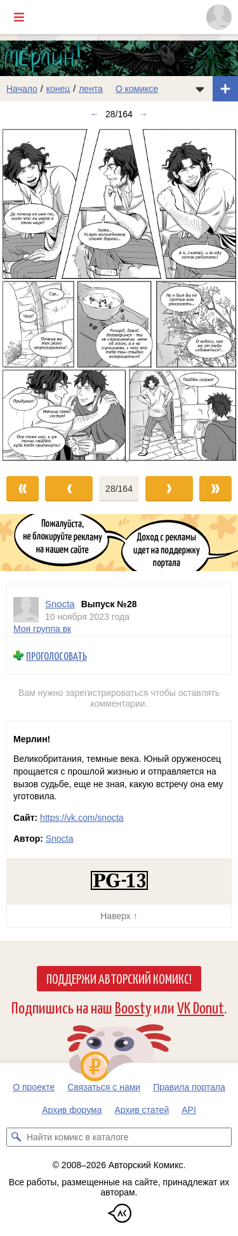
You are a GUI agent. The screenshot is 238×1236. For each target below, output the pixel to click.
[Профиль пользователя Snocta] (26, 610)
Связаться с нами (103, 1087)
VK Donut (200, 1007)
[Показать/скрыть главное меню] (19, 17)
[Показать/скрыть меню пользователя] (219, 17)
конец (58, 89)
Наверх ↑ (118, 916)
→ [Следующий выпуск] (143, 114)
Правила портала (189, 1087)
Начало (21, 89)
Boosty (133, 1007)
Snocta (60, 839)
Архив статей (142, 1110)
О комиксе (137, 89)
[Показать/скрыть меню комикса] (200, 88)
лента (91, 89)
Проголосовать (56, 655)
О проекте (34, 1087)
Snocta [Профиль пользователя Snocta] (60, 603)
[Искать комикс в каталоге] (16, 1137)
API (189, 1110)
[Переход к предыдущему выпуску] (30, 295)
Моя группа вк (42, 629)
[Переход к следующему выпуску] (119, 295)
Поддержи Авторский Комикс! (119, 978)
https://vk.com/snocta (82, 818)
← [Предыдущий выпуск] (94, 114)
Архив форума (72, 1110)
